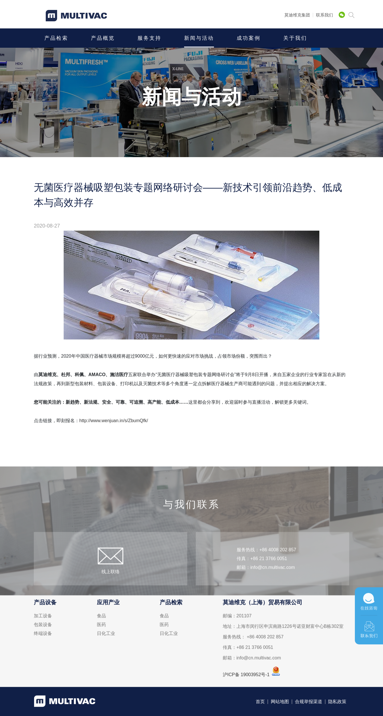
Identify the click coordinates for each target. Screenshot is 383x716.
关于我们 (295, 38)
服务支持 (149, 38)
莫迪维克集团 (297, 15)
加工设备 (43, 617)
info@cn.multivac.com (272, 578)
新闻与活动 (199, 38)
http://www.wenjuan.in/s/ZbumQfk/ (113, 421)
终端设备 (43, 634)
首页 (260, 703)
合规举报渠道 (308, 703)
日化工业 (106, 634)
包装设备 (43, 626)
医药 (101, 626)
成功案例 (249, 38)
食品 (101, 617)
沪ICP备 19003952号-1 (246, 675)
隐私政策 (337, 703)
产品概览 (103, 38)
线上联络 (110, 582)
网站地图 (280, 703)
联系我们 (324, 15)
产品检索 (56, 38)
